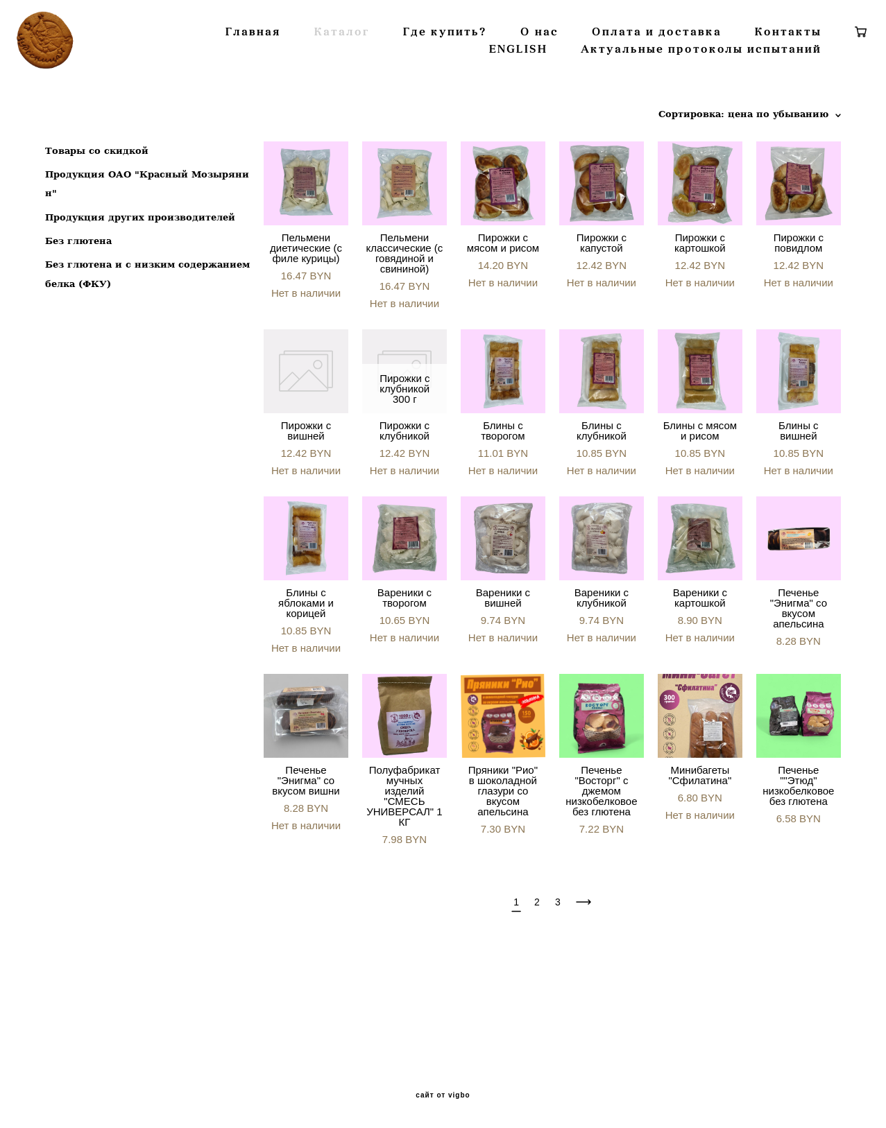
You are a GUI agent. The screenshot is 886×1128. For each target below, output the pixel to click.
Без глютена (78, 326)
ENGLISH (488, 92)
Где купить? (515, 74)
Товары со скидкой (96, 236)
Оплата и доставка (727, 74)
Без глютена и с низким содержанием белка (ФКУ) (147, 359)
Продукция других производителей (140, 302)
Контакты (392, 92)
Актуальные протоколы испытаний (671, 92)
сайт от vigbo (443, 1096)
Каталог (412, 74)
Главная (323, 74)
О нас (609, 74)
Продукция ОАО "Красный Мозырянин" (147, 269)
